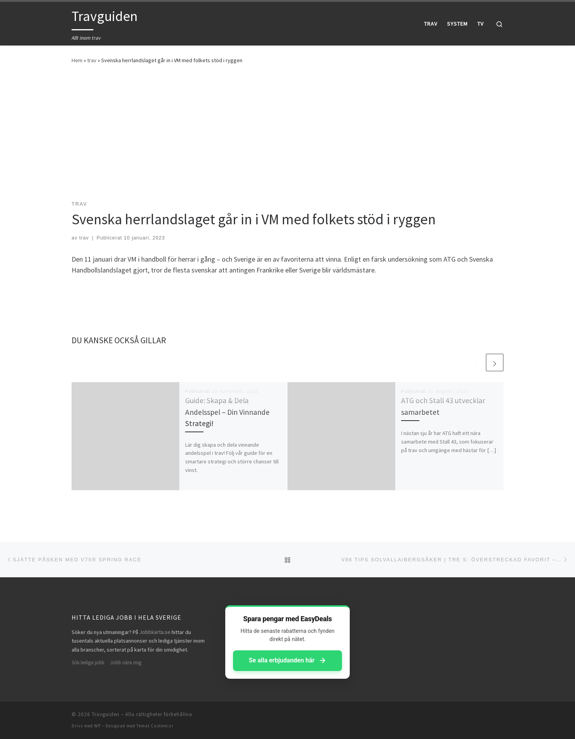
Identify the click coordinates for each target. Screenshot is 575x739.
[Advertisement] (287, 130)
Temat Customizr (155, 726)
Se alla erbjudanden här (287, 660)
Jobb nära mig (125, 662)
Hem (77, 60)
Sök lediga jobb (88, 662)
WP (97, 726)
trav (91, 60)
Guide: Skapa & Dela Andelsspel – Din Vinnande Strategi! (227, 412)
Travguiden (105, 714)
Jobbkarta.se (154, 632)
